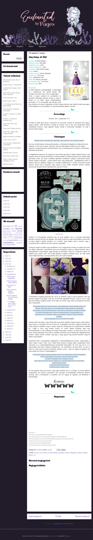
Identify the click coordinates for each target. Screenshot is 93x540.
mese (4, 236)
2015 (7, 335)
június (9, 315)
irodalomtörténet (7, 232)
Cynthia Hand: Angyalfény (11, 277)
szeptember (10, 274)
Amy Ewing (42, 452)
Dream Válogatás (70, 452)
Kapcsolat (42, 46)
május (9, 318)
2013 (7, 340)
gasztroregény (7, 231)
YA (35, 455)
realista (20, 240)
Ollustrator (52, 536)
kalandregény (19, 232)
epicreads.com (59, 234)
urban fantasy (11, 244)
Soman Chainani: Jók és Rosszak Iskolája (12, 297)
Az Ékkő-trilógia (52, 452)
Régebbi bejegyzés (82, 516)
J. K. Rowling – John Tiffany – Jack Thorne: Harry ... (12, 304)
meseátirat (10, 236)
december (10, 266)
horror (14, 231)
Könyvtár (19, 46)
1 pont (5, 200)
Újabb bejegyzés (35, 516)
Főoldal (8, 46)
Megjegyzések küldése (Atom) (63, 523)
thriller (4, 244)
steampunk (19, 243)
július (8, 312)
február (9, 326)
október (9, 271)
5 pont (36, 452)
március (9, 323)
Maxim (31, 455)
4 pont (5, 210)
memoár (20, 234)
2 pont (5, 204)
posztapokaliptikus (12, 240)
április (9, 320)
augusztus (10, 310)
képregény (15, 234)
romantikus (8, 242)
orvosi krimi (11, 237)
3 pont (5, 207)
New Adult (6, 226)
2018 (7, 261)
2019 (7, 258)
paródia (5, 240)
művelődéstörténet (17, 236)
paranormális (18, 238)
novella (5, 238)
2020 (7, 256)
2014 (7, 337)
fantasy (79, 452)
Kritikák (85, 452)
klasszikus (6, 234)
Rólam (31, 46)
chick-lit (20, 226)
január (9, 328)
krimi (10, 234)
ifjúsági (19, 231)
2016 (7, 332)
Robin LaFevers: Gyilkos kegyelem (12, 291)
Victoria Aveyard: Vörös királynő (12, 281)
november (10, 269)
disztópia (61, 452)
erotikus (12, 229)
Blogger (67, 536)
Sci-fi (12, 226)
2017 (7, 264)
